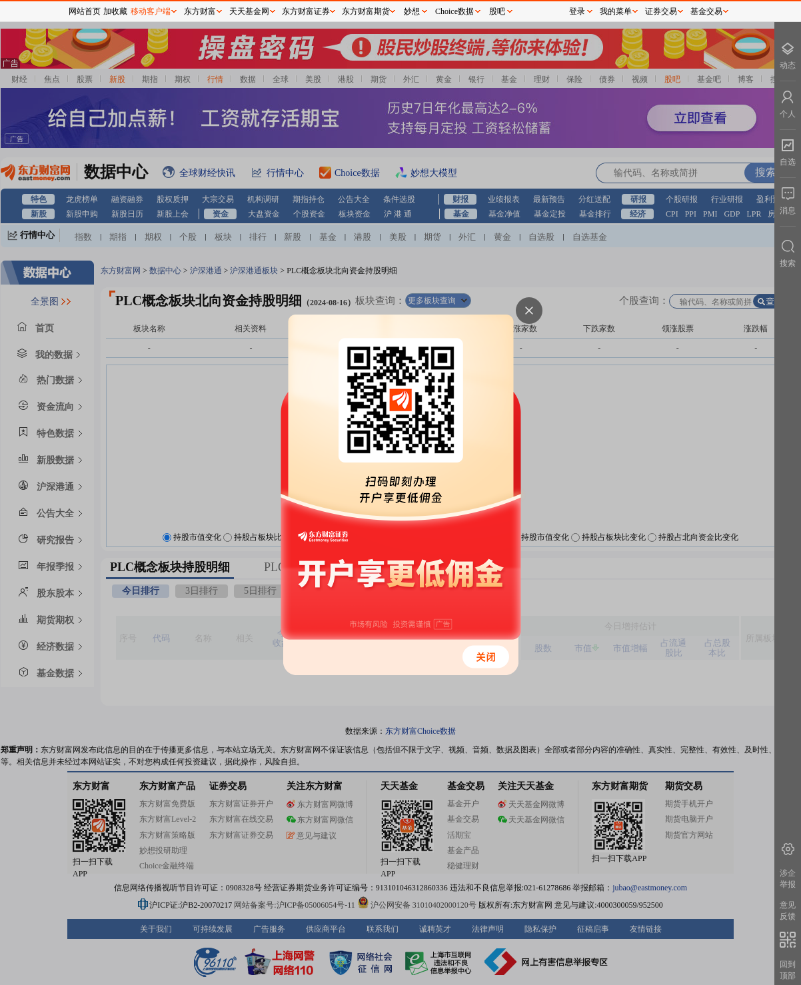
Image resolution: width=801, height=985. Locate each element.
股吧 (497, 11)
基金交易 (706, 11)
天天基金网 (249, 11)
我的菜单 (616, 11)
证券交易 (661, 11)
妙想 (412, 11)
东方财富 (200, 11)
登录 (577, 11)
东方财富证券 (306, 11)
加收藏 (115, 11)
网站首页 (85, 11)
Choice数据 (454, 11)
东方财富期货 (366, 11)
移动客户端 (151, 11)
